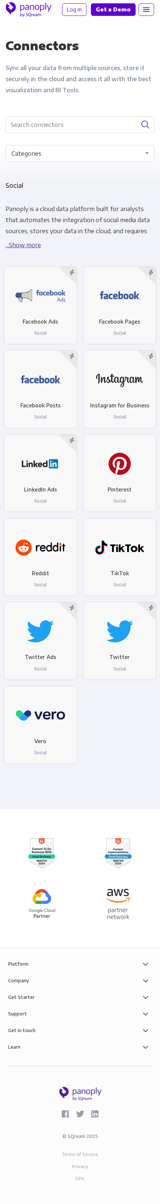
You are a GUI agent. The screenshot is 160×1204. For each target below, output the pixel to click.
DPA (80, 1178)
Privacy (80, 1166)
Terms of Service (80, 1154)
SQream (76, 1136)
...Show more (23, 245)
